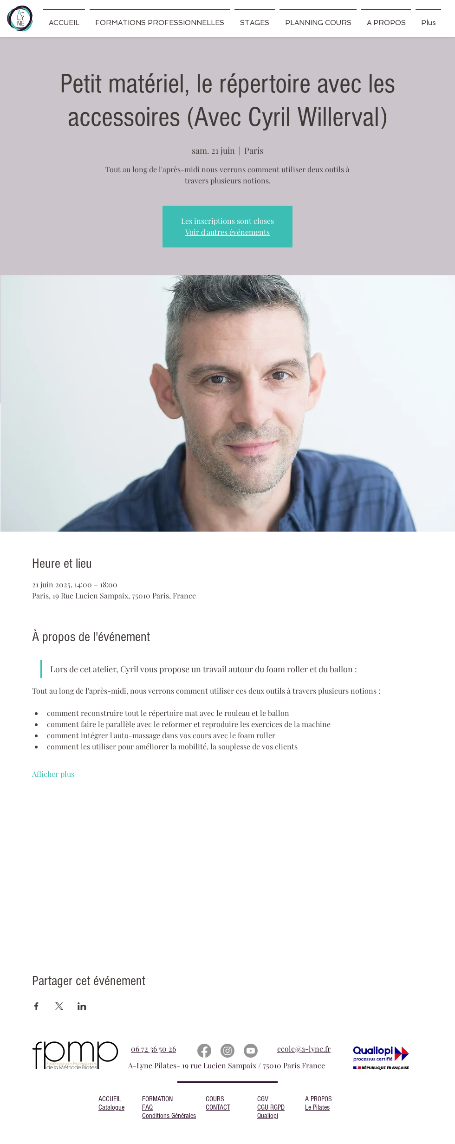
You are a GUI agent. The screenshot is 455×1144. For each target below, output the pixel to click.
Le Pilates (317, 1107)
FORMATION (157, 1099)
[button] (159, 18)
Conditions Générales (169, 1116)
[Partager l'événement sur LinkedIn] (82, 1006)
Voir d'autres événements (227, 232)
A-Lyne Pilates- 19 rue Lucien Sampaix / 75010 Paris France (227, 1065)
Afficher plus (53, 774)
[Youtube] (251, 1051)
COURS (215, 1099)
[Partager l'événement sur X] (59, 1006)
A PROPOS (318, 1099)
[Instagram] (227, 1051)
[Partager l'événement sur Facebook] (36, 1006)
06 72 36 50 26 (153, 1048)
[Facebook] (204, 1051)
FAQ (147, 1107)
